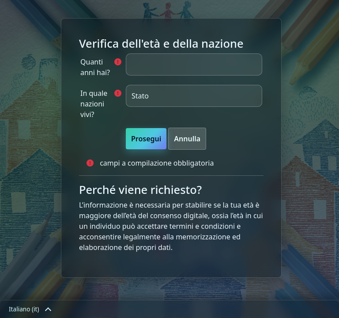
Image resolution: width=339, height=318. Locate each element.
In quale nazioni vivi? (93, 103)
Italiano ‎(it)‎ (29, 309)
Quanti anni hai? (95, 67)
